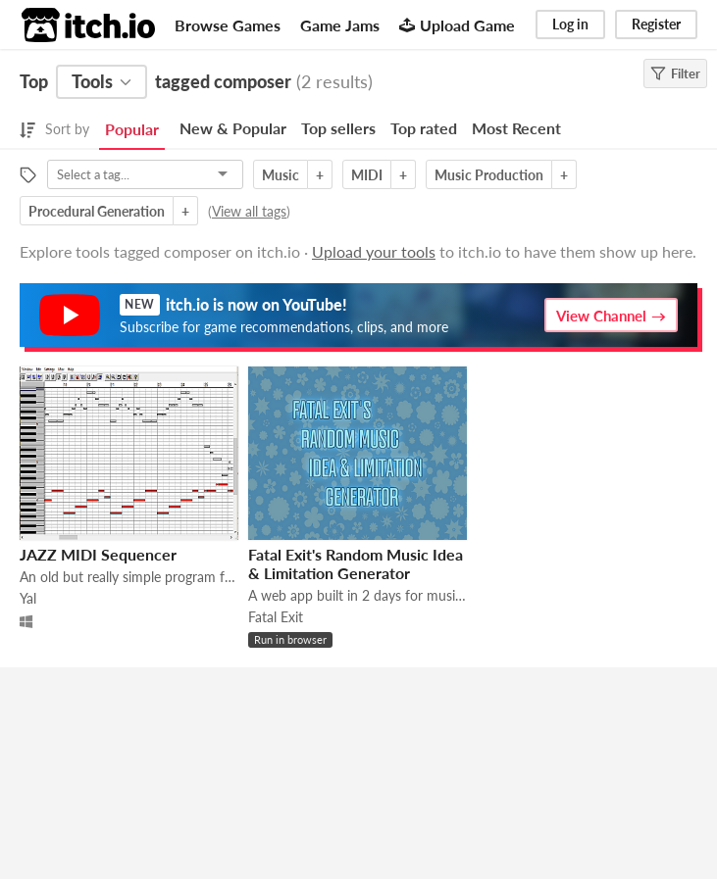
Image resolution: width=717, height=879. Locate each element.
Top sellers (338, 128)
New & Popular (232, 128)
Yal (28, 598)
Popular (132, 129)
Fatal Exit (275, 617)
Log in (570, 24)
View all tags (249, 211)
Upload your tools (373, 251)
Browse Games (228, 25)
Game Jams (340, 25)
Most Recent (516, 128)
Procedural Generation (96, 211)
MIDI (367, 175)
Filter (675, 73)
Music (280, 175)
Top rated (423, 128)
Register (656, 24)
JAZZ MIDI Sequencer (98, 554)
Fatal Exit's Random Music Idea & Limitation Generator (355, 563)
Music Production (489, 175)
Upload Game (457, 25)
